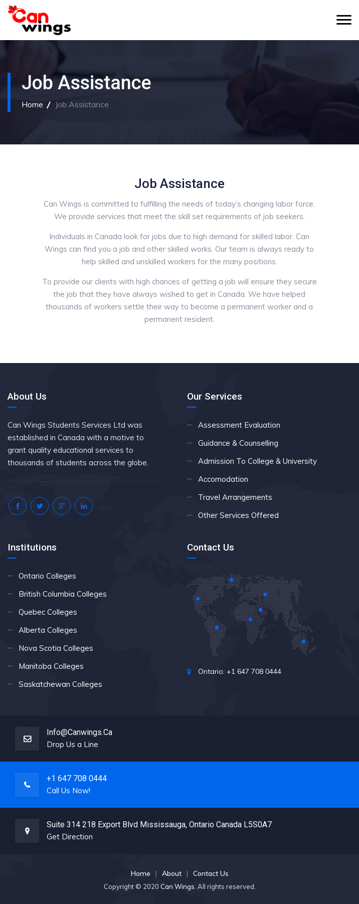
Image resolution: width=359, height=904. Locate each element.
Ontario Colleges (47, 576)
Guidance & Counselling (238, 443)
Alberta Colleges (48, 630)
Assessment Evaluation (239, 425)
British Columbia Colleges (63, 594)
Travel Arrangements (235, 497)
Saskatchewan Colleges (60, 684)
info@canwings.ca (79, 732)
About (172, 873)
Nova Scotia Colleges (56, 648)
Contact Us (211, 873)
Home (32, 104)
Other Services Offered (238, 515)
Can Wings (177, 886)
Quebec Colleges (48, 612)
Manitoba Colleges (51, 666)
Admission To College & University (257, 461)
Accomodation (223, 479)
